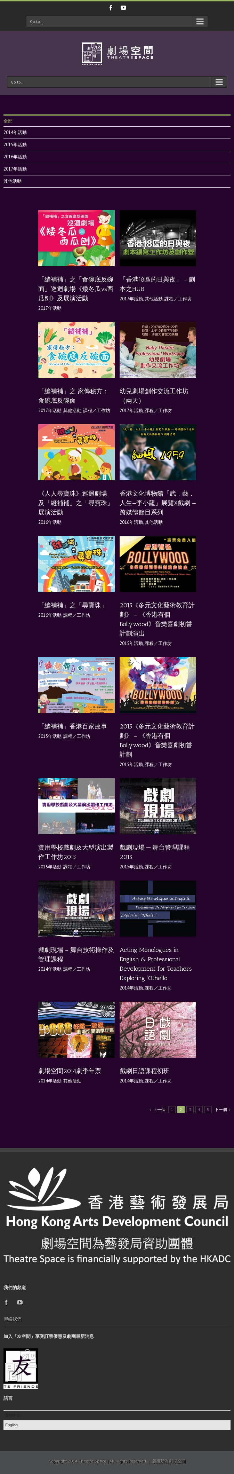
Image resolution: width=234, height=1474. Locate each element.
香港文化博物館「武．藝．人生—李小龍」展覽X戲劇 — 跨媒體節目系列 (158, 503)
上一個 (159, 1109)
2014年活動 (15, 132)
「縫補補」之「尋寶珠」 (72, 605)
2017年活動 (15, 169)
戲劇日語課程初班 (145, 1071)
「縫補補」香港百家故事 (72, 726)
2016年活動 (15, 157)
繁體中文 (13, 1415)
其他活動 (12, 181)
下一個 (221, 1109)
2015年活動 (15, 145)
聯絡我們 (12, 1319)
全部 (8, 121)
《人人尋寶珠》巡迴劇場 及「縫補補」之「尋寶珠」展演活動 (75, 503)
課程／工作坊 (178, 299)
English (11, 1425)
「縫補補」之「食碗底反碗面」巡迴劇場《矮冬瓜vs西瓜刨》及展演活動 (75, 289)
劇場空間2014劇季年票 (69, 1071)
